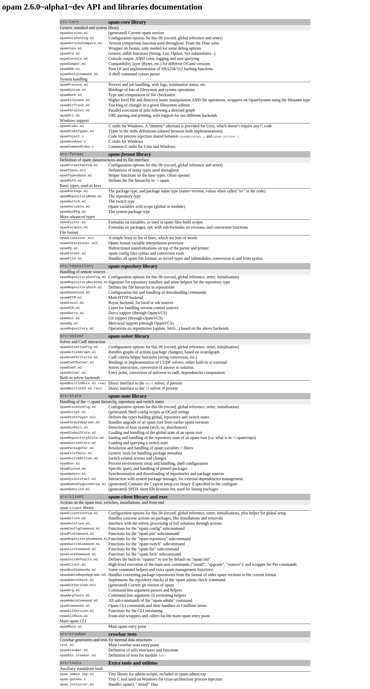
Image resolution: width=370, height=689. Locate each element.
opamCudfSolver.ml (77, 362)
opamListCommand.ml (78, 549)
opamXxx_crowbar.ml (78, 655)
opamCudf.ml (71, 367)
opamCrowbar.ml (74, 650)
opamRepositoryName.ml (81, 196)
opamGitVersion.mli (78, 585)
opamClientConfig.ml (79, 513)
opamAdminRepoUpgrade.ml (83, 574)
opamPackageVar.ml (77, 448)
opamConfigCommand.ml (80, 528)
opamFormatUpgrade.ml (80, 422)
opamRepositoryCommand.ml (84, 538)
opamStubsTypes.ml (77, 131)
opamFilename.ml (75, 100)
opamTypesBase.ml (76, 175)
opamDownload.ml (75, 292)
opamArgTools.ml (75, 595)
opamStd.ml (70, 53)
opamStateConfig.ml (78, 407)
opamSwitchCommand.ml (80, 544)
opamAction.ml (73, 518)
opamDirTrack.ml (75, 105)
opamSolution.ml (75, 523)
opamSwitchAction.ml (79, 458)
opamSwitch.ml (73, 201)
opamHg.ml (69, 323)
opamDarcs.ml (72, 313)
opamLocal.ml (72, 302)
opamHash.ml (71, 95)
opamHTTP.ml (71, 297)
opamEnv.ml (70, 463)
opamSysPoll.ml (74, 427)
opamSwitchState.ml (78, 443)
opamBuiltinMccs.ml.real (83, 383)
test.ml (67, 645)
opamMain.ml (71, 626)
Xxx (161, 655)
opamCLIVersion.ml (77, 611)
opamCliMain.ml (74, 616)
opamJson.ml (71, 48)
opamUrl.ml (70, 115)
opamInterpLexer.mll (79, 243)
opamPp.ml (69, 248)
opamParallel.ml (75, 110)
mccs (149, 383)
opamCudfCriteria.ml (79, 357)
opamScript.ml (73, 412)
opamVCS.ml (70, 308)
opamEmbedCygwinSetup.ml (83, 484)
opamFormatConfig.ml (79, 165)
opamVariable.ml (75, 206)
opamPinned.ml (73, 468)
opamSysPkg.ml (73, 211)
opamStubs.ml (72, 126)
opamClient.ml (73, 564)
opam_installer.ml (77, 684)
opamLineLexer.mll (77, 238)
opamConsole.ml (74, 58)
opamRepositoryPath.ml (81, 287)
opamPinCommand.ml (77, 533)
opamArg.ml (70, 590)
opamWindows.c (192, 136)
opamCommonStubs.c (77, 146)
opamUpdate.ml (73, 473)
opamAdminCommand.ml (79, 600)
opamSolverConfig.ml (79, 347)
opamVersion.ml (74, 33)
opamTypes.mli (73, 170)
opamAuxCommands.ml (78, 569)
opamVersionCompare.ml (81, 43)
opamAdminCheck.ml (77, 580)
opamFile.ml (71, 258)
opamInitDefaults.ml (79, 559)
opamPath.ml (71, 180)
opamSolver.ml (73, 372)
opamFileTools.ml (76, 453)
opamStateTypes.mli (78, 417)
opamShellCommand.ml (79, 74)
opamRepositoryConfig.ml (83, 277)
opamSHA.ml (70, 69)
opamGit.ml (70, 318)
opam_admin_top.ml (77, 674)
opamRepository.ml (77, 328)
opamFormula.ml (74, 227)
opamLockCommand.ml (78, 554)
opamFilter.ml (73, 222)
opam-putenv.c (226, 136)
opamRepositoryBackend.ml (84, 282)
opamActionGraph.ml (78, 352)
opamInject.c (72, 136)
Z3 (147, 388)
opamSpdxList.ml (75, 489)
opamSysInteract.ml (78, 479)
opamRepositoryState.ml (82, 437)
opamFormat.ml (73, 253)
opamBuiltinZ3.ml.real (81, 388)
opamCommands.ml (75, 605)
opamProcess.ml (74, 84)
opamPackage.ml (74, 191)
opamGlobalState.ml (78, 432)
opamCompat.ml (73, 63)
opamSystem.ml (73, 89)
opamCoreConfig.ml (77, 38)
